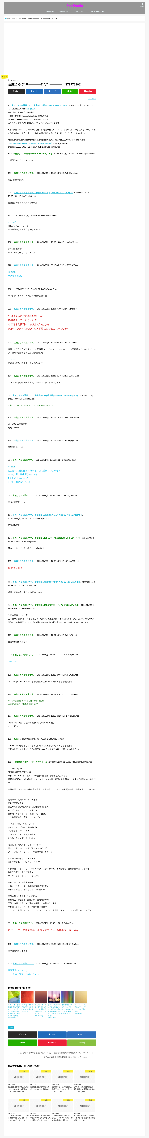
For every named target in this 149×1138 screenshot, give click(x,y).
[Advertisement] (52, 53)
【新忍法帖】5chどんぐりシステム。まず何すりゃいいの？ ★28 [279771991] (67, 1009)
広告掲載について (65, 11)
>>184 (11, 359)
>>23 (10, 467)
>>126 (11, 222)
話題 (11, 1027)
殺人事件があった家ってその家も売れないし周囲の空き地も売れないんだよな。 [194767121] (40, 1010)
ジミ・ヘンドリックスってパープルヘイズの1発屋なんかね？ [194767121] (80, 1009)
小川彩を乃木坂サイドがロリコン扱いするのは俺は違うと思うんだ (27, 1008)
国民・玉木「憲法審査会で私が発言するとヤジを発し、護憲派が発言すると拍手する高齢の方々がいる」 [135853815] (14, 1011)
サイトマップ (79, 11)
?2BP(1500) (30, 109)
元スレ (91, 98)
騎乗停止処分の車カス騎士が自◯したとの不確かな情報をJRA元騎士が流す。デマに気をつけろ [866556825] (54, 1011)
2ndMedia (74, 5)
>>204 (11, 272)
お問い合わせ (49, 11)
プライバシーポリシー (96, 11)
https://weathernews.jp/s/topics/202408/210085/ (29, 143)
